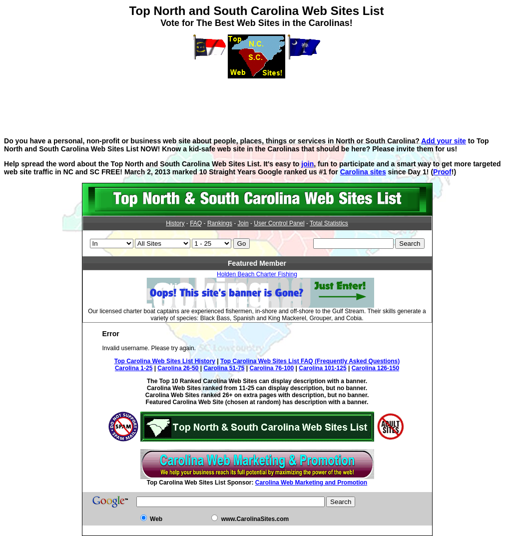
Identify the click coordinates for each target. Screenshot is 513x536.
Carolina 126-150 (375, 368)
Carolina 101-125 (322, 368)
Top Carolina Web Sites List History (164, 361)
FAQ (196, 223)
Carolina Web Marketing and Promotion (311, 482)
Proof (442, 172)
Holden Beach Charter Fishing (257, 274)
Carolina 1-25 (133, 368)
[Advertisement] (257, 100)
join (307, 164)
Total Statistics (329, 223)
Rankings (219, 223)
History (175, 223)
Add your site (443, 141)
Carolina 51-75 (223, 368)
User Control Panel (279, 223)
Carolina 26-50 (177, 368)
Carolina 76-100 (272, 368)
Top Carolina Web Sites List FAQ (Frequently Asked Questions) (310, 361)
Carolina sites (363, 172)
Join (243, 223)
